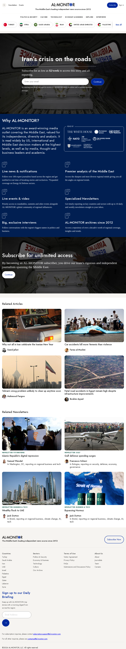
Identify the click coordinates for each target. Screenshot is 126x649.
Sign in (121, 5)
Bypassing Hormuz (74, 510)
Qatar (4, 580)
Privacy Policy (69, 560)
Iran (3, 563)
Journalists (98, 560)
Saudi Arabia (7, 560)
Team (97, 563)
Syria (4, 587)
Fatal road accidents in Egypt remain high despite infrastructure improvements (90, 392)
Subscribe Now (114, 539)
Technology (56, 17)
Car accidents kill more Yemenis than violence (88, 344)
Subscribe (112, 5)
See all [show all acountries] (119, 24)
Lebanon (5, 583)
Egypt (4, 577)
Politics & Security (28, 17)
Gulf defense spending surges (80, 456)
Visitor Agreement (70, 557)
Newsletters (12, 5)
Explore (89, 17)
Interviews (101, 17)
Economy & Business (74, 17)
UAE (3, 567)
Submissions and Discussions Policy (77, 567)
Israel (4, 570)
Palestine (5, 573)
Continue (9, 274)
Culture (43, 17)
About (97, 557)
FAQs (66, 563)
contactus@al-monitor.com (37, 639)
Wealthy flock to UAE (13, 510)
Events (21, 5)
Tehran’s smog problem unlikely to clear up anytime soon (31, 391)
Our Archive (37, 570)
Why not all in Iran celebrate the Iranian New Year (27, 344)
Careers (98, 567)
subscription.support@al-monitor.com (47, 634)
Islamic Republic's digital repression (20, 456)
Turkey (4, 557)
